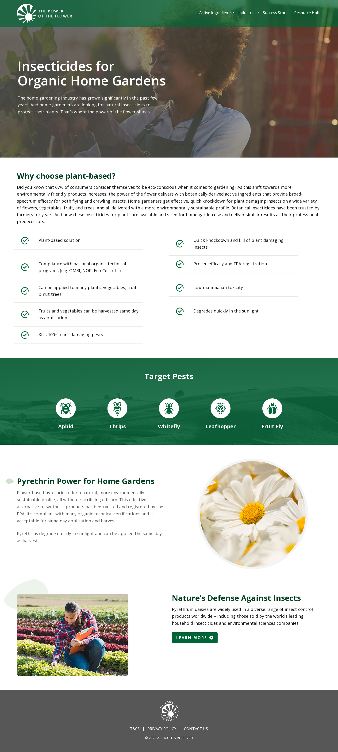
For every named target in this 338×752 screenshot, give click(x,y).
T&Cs (135, 729)
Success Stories (276, 12)
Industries (247, 12)
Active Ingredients (215, 12)
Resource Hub (306, 12)
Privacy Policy (161, 729)
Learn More (194, 637)
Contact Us (196, 729)
